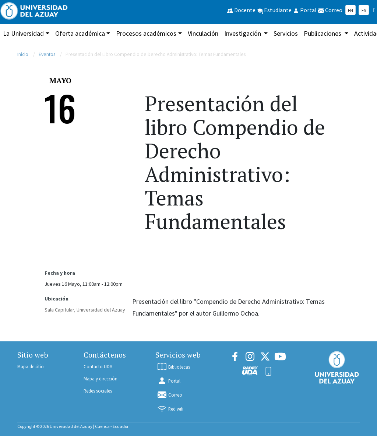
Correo (169, 395)
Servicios (286, 33)
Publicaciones (323, 33)
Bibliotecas (173, 367)
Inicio (22, 54)
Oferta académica (80, 33)
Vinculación (203, 33)
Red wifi (170, 409)
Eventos (47, 54)
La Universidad (23, 33)
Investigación (243, 33)
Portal (168, 381)
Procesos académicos (146, 33)
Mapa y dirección (100, 379)
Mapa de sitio (30, 366)
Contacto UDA (98, 366)
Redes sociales (98, 391)
